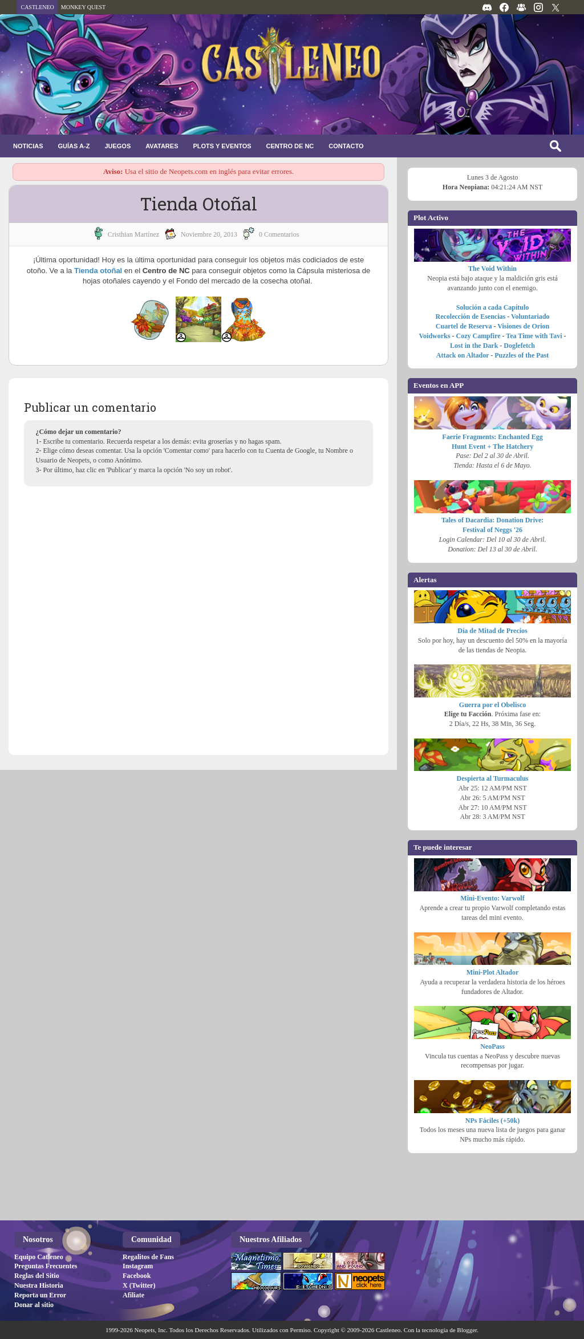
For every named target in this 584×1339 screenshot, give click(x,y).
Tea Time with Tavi (534, 336)
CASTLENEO (37, 7)
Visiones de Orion (523, 326)
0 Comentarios (279, 234)
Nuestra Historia (38, 1285)
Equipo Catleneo (38, 1257)
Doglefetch (519, 346)
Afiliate (133, 1295)
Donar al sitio (34, 1305)
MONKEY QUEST (83, 7)
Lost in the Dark (474, 346)
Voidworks (435, 336)
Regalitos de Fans (148, 1257)
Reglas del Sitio (36, 1276)
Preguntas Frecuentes (46, 1266)
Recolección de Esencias (471, 316)
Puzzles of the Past (521, 355)
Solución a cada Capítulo (492, 307)
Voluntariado (530, 316)
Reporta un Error (40, 1295)
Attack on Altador (462, 355)
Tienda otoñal (98, 270)
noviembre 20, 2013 (209, 234)
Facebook (137, 1276)
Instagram (138, 1266)
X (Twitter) (139, 1285)
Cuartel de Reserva (464, 326)
